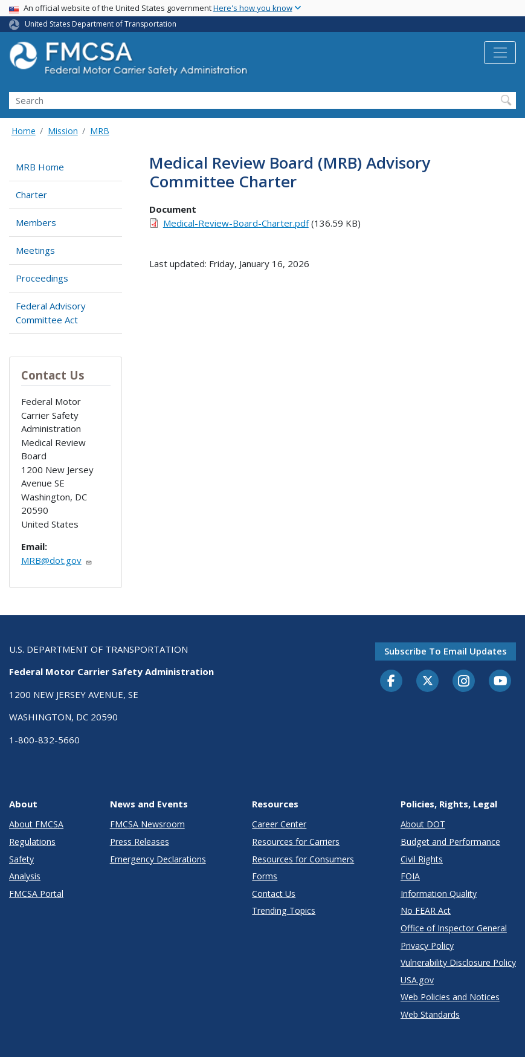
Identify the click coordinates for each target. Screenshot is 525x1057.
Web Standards (430, 1014)
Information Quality (439, 893)
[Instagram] (464, 682)
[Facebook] (391, 682)
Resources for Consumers (303, 859)
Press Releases (139, 841)
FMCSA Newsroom (147, 824)
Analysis (24, 876)
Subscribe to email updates (445, 651)
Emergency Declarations (158, 859)
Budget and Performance (450, 841)
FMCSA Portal (36, 893)
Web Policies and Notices (450, 997)
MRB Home (40, 167)
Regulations (32, 841)
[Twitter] (427, 681)
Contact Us (273, 893)
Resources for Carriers (296, 841)
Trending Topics (283, 910)
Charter (31, 195)
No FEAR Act (426, 910)
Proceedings (42, 278)
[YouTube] (500, 682)
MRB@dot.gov (56, 560)
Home (23, 131)
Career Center (279, 824)
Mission (63, 131)
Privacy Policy (427, 945)
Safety (21, 859)
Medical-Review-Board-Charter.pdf (236, 223)
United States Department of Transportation (100, 24)
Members (36, 222)
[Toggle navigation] (500, 52)
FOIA (410, 876)
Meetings (35, 250)
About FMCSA (36, 824)
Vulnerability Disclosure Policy (458, 962)
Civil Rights (422, 859)
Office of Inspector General (454, 928)
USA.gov (417, 980)
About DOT (423, 824)
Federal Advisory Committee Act (51, 313)
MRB (99, 131)
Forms (264, 876)
